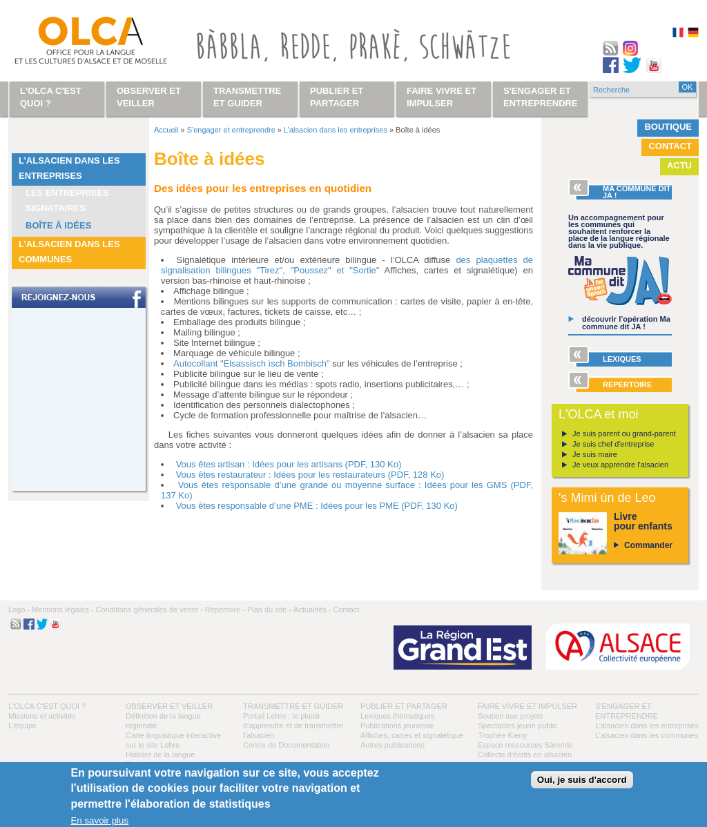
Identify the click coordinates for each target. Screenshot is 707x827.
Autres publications (392, 745)
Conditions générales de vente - (148, 609)
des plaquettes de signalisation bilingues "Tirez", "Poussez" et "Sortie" (347, 265)
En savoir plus (99, 820)
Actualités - (312, 609)
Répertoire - (225, 609)
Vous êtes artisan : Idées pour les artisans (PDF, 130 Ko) (289, 464)
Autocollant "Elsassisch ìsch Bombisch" (251, 363)
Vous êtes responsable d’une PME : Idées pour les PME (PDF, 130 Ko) (317, 505)
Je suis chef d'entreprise (613, 444)
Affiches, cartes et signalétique (411, 735)
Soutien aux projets (510, 716)
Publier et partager (403, 706)
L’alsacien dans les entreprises (69, 168)
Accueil (166, 130)
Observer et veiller (169, 706)
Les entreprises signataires (67, 200)
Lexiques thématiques (397, 716)
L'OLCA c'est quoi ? (47, 706)
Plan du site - (269, 609)
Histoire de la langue (160, 754)
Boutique (668, 126)
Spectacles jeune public (518, 725)
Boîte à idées (58, 225)
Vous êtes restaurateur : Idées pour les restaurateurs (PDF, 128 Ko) (310, 474)
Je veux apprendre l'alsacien (620, 464)
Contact (670, 146)
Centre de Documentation (286, 745)
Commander (648, 545)
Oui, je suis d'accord (582, 780)
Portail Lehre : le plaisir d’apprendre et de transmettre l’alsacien (293, 725)
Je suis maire (594, 454)
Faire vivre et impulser (527, 706)
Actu (679, 165)
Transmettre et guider (293, 706)
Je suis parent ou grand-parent (624, 433)
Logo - (19, 609)
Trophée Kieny (502, 735)
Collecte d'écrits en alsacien (525, 754)
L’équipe (22, 725)
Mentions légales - (62, 609)
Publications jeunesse (397, 725)
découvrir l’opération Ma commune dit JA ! (626, 323)
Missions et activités (42, 716)
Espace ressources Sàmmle (525, 745)
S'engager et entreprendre (231, 130)
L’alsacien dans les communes (69, 251)
